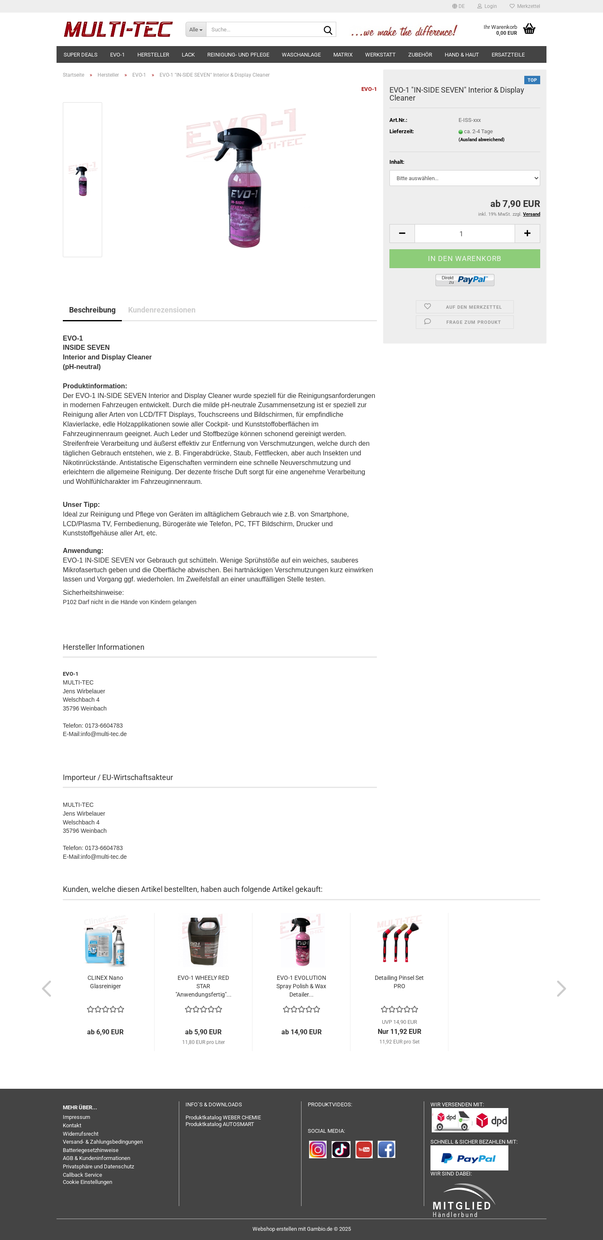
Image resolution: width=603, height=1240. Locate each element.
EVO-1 (117, 55)
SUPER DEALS (81, 55)
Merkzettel (525, 6)
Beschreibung (92, 309)
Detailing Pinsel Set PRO (399, 981)
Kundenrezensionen (162, 309)
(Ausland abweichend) (482, 139)
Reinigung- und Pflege (238, 55)
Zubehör (420, 55)
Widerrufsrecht (80, 1134)
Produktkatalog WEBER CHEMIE (223, 1117)
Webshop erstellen (275, 1229)
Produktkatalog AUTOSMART (220, 1124)
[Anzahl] (465, 233)
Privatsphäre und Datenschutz (98, 1166)
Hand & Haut (462, 55)
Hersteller (153, 55)
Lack (188, 55)
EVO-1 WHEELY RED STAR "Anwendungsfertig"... (203, 986)
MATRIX (343, 55)
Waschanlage (301, 55)
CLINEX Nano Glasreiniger (105, 981)
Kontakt (72, 1125)
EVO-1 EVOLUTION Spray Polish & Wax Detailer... (301, 986)
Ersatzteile (508, 55)
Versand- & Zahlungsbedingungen (103, 1142)
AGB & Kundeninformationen (96, 1158)
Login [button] (487, 6)
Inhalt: (397, 162)
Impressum (76, 1117)
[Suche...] (196, 29)
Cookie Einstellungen (87, 1182)
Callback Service (82, 1175)
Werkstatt (380, 55)
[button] (458, 6)
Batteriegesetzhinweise (91, 1150)
